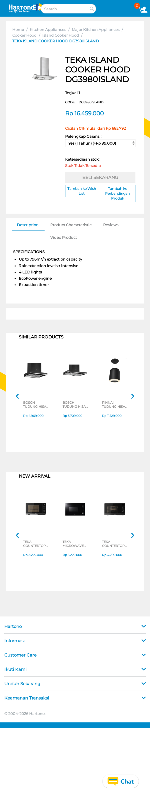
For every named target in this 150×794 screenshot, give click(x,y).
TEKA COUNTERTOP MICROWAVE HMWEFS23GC (113, 544)
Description (28, 224)
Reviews (110, 224)
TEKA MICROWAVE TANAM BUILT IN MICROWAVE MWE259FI (76, 544)
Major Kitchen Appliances (95, 29)
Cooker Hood (24, 35)
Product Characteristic (70, 224)
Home (18, 29)
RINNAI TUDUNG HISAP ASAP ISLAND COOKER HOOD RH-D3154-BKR (114, 405)
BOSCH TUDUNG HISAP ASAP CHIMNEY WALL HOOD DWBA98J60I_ (75, 405)
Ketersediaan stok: (83, 163)
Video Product (63, 237)
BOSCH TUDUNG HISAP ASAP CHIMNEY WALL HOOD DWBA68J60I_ (36, 405)
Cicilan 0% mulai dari (95, 128)
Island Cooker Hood (60, 35)
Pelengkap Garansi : (83, 136)
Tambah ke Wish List (81, 191)
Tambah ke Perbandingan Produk (117, 193)
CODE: (84, 102)
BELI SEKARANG (100, 177)
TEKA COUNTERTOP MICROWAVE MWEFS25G (34, 544)
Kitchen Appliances (48, 29)
